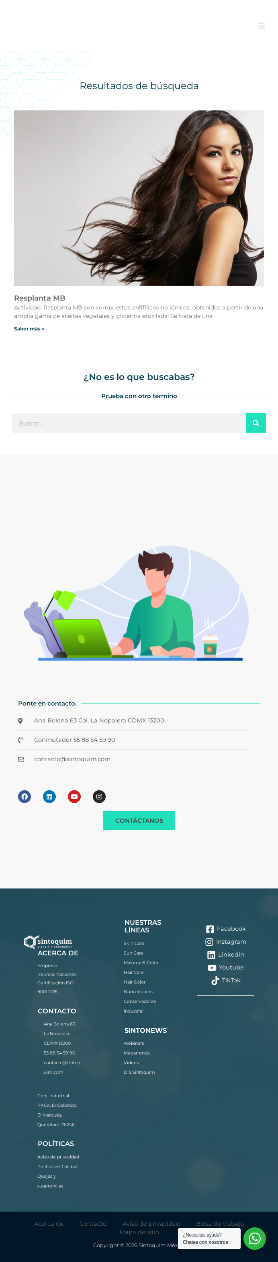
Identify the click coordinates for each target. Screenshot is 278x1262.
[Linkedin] (225, 955)
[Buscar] (256, 423)
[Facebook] (225, 929)
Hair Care (134, 972)
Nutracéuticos (138, 991)
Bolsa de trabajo (220, 1223)
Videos (131, 1062)
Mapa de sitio (139, 1232)
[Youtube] (225, 967)
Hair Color (134, 982)
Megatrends (136, 1053)
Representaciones (56, 974)
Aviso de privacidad (58, 1157)
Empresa (47, 965)
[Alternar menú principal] (261, 25)
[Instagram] (225, 942)
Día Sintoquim (139, 1072)
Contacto (93, 1223)
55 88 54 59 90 (59, 1053)
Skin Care (134, 943)
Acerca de (48, 1223)
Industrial (133, 1011)
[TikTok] (225, 980)
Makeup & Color (141, 962)
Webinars (134, 1043)
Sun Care (133, 953)
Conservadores (140, 1001)
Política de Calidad (57, 1166)
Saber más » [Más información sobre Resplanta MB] (29, 329)
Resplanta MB (39, 298)
